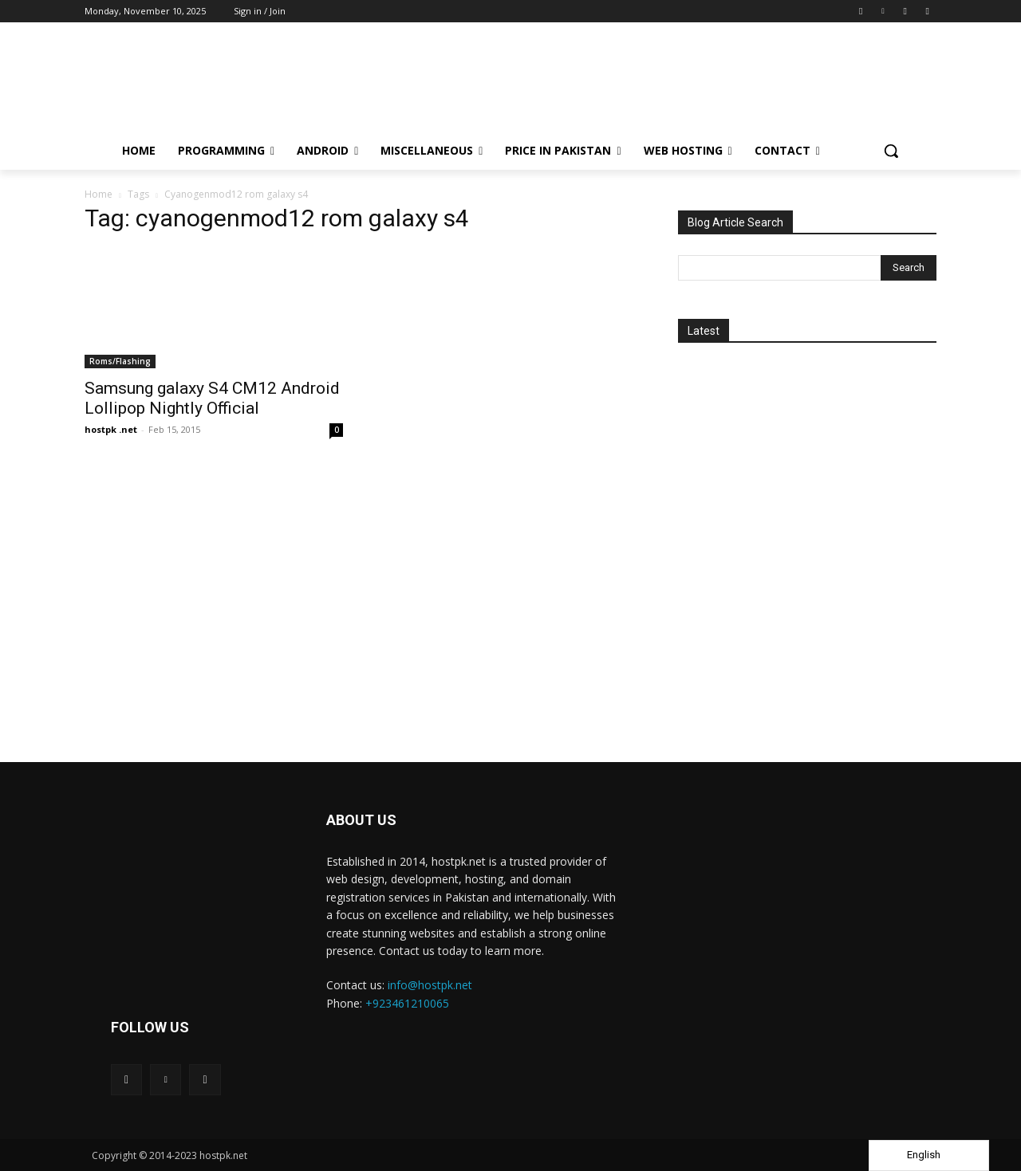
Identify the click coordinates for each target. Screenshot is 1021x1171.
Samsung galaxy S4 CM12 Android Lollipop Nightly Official (212, 398)
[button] (891, 151)
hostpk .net (111, 429)
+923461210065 (407, 1003)
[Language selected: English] (929, 1155)
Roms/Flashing (120, 361)
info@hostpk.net (430, 984)
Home (98, 194)
